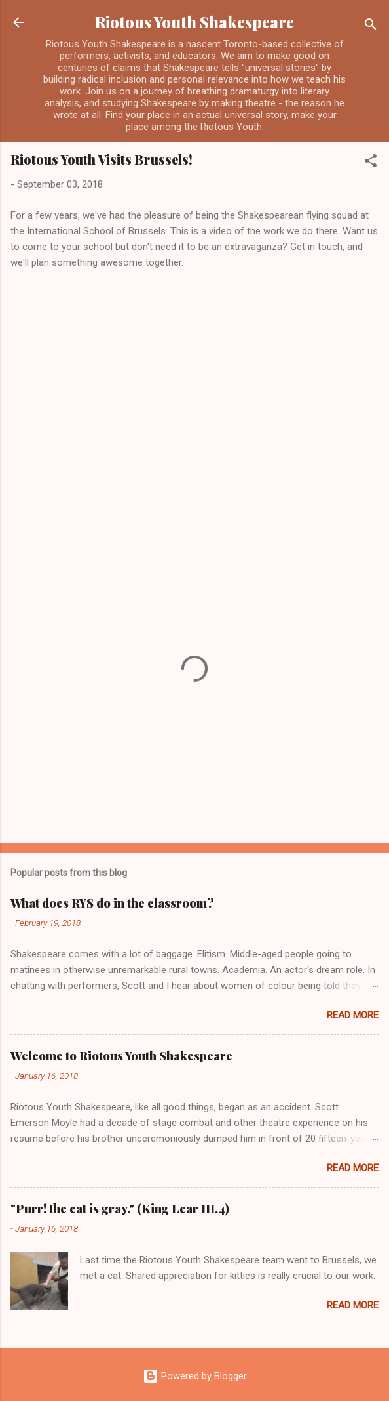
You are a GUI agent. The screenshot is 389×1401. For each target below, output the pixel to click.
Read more (353, 1015)
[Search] (371, 27)
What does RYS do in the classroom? (112, 903)
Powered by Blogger (195, 1376)
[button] (371, 163)
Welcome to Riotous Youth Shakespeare (121, 1056)
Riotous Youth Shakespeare (194, 22)
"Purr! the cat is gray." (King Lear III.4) (119, 1209)
